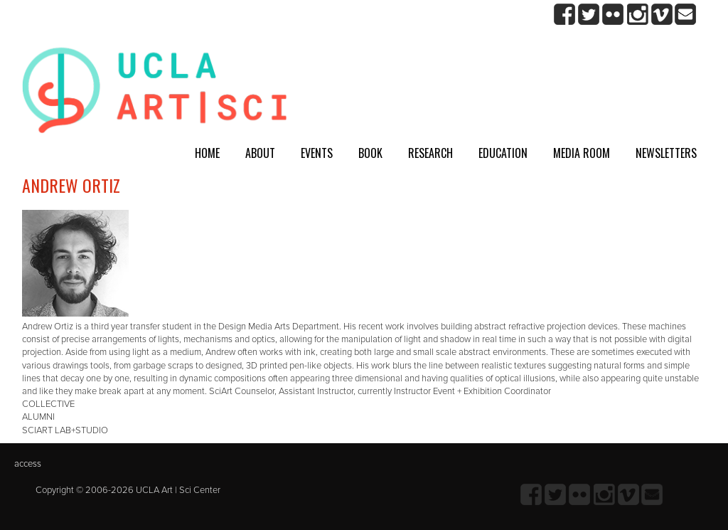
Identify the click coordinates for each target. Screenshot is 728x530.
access (27, 464)
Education (503, 152)
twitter (589, 15)
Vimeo (662, 15)
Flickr (613, 15)
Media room (581, 152)
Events (317, 152)
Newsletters (666, 152)
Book (370, 152)
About (260, 152)
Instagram (637, 15)
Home (207, 152)
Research (430, 152)
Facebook (565, 15)
